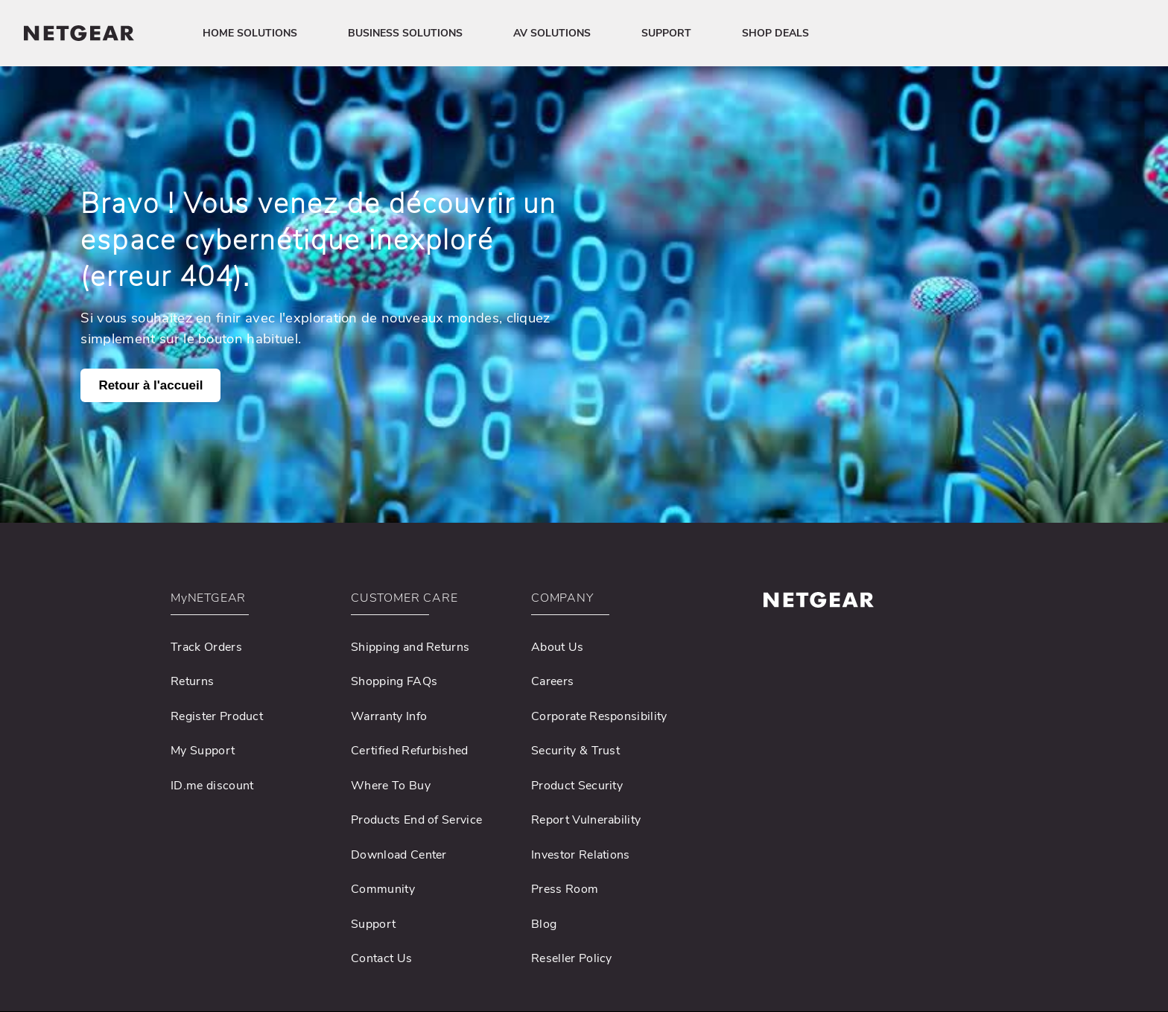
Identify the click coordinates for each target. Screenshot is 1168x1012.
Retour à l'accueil (150, 385)
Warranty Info (389, 716)
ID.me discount (212, 785)
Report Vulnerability (586, 820)
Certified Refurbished (410, 750)
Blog (543, 924)
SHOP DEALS (775, 33)
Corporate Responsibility (599, 716)
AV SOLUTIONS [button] (552, 33)
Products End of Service (416, 820)
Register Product (217, 716)
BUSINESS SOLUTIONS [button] (405, 33)
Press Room (564, 889)
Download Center (399, 855)
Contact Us (381, 958)
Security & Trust (575, 750)
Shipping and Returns (410, 647)
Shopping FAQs (394, 681)
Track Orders (206, 647)
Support (373, 924)
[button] (251, 602)
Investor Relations (580, 855)
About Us (557, 647)
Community (383, 889)
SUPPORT (666, 33)
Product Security (577, 785)
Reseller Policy (571, 958)
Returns (192, 681)
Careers (552, 681)
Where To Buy (391, 785)
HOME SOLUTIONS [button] (250, 33)
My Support (203, 750)
